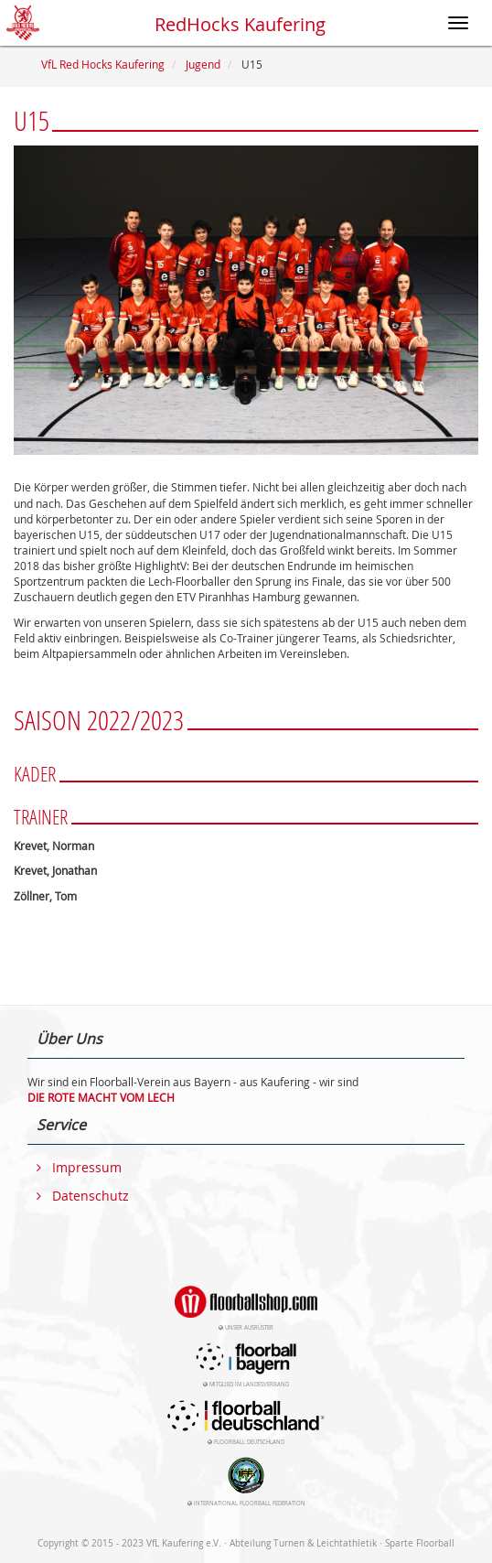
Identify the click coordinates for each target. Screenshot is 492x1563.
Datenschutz (90, 1196)
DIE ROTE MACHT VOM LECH (101, 1097)
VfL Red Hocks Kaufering (103, 64)
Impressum (87, 1167)
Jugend (203, 64)
